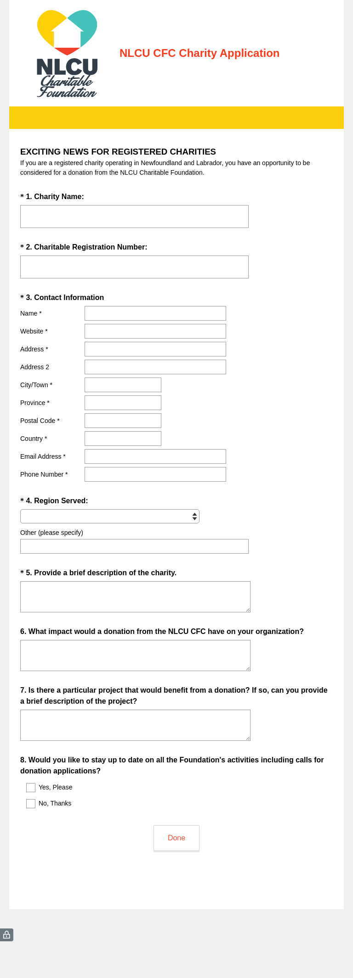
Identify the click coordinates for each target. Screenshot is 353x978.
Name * (31, 313)
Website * (34, 331)
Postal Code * (40, 420)
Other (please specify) (51, 532)
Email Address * (43, 456)
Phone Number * (44, 474)
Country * (33, 438)
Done (176, 838)
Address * (34, 349)
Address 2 (34, 367)
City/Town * (36, 385)
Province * (35, 402)
